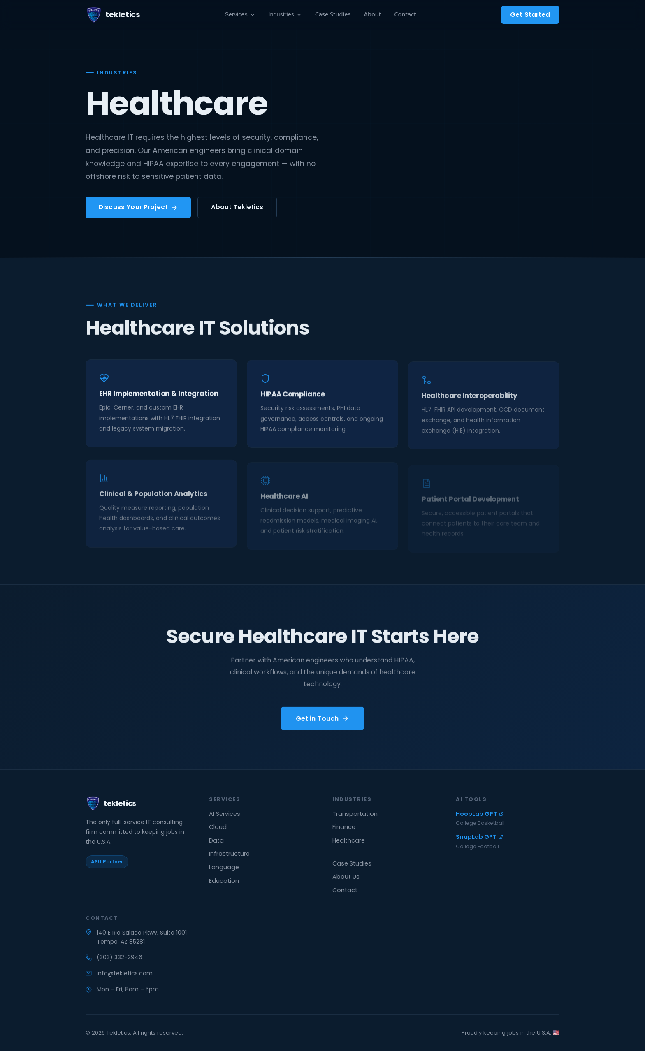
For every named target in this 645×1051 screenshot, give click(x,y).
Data (216, 840)
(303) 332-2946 (119, 957)
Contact (405, 14)
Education (224, 881)
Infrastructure (229, 854)
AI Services (224, 814)
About (372, 14)
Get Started (530, 14)
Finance (343, 827)
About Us (346, 877)
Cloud (218, 827)
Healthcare (348, 840)
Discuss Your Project (138, 207)
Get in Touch (323, 720)
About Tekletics (237, 207)
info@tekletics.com (125, 973)
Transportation (355, 814)
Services (240, 14)
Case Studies (333, 14)
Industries (285, 14)
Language (224, 867)
